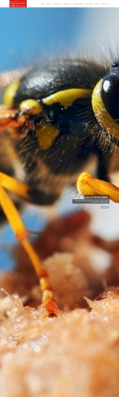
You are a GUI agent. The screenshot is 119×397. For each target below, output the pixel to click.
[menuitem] (42, 3)
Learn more (105, 207)
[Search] (107, 3)
